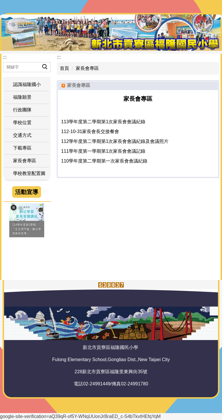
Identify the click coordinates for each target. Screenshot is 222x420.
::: (5, 57)
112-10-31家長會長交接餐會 (90, 131)
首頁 (64, 68)
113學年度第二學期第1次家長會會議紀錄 (103, 121)
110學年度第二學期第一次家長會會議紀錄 (104, 160)
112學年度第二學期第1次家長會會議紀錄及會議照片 (115, 141)
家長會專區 (87, 68)
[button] (26, 110)
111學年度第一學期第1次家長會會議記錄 (103, 151)
